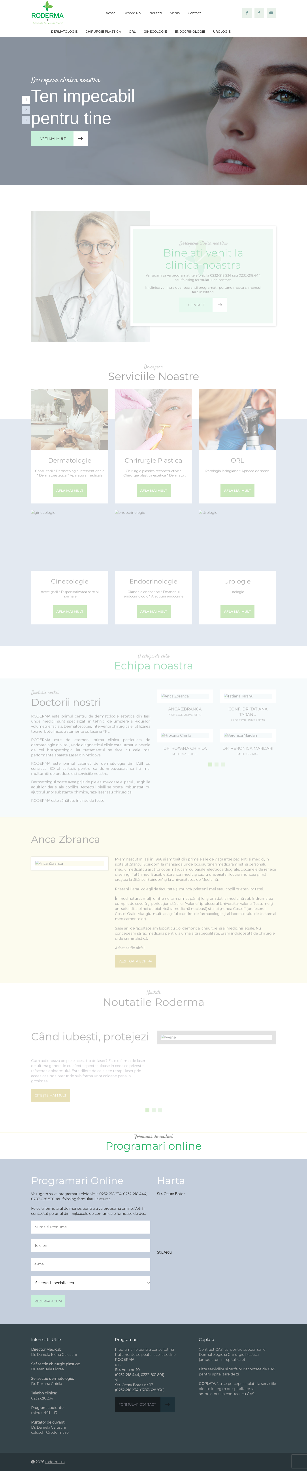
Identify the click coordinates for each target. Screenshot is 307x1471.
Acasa (110, 13)
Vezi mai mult (64, 139)
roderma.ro (55, 1462)
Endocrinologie (190, 31)
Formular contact (147, 1404)
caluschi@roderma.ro (50, 1432)
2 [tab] (26, 110)
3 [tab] (26, 120)
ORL (132, 31)
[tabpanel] (153, 111)
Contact (194, 13)
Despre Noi (132, 13)
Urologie (222, 31)
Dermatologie (64, 31)
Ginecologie (155, 31)
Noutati (155, 13)
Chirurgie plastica (103, 31)
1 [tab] (26, 100)
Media (175, 13)
